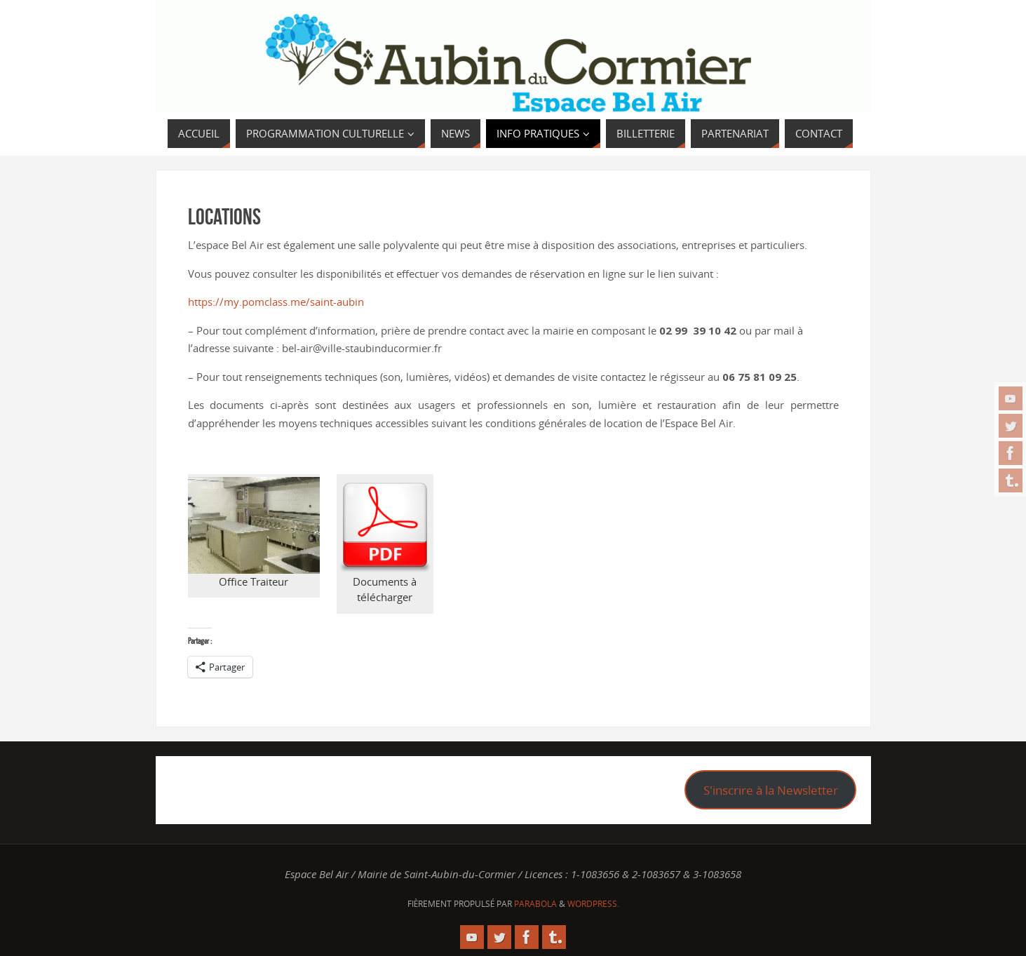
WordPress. (593, 904)
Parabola (535, 904)
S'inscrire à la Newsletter (770, 790)
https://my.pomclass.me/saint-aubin (276, 302)
